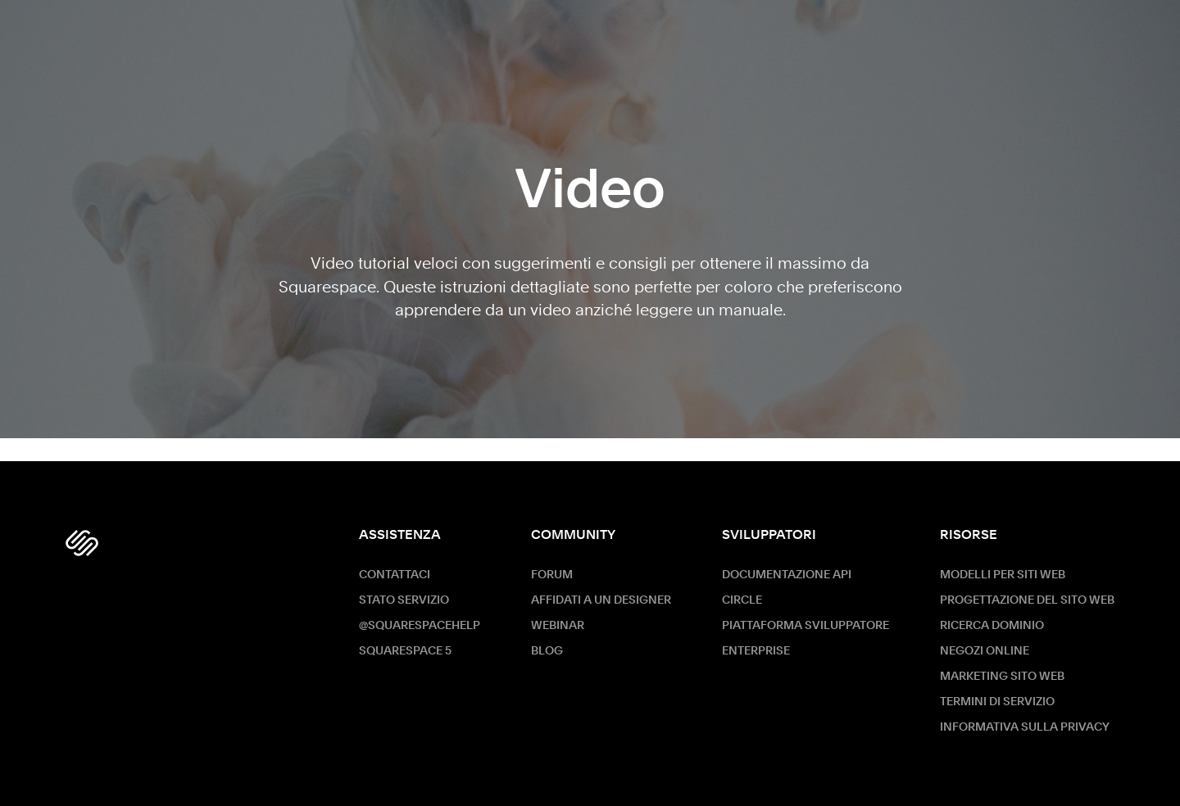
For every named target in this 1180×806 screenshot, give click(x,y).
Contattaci (394, 575)
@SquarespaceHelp (419, 626)
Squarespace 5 (405, 651)
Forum (552, 575)
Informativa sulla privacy (1025, 727)
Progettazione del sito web (1027, 600)
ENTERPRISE (756, 651)
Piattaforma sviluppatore (805, 626)
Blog (547, 651)
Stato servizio (404, 600)
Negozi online (984, 651)
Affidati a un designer (601, 600)
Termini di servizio (997, 702)
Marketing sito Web (1002, 676)
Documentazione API (786, 575)
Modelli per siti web (1002, 575)
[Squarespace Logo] (82, 543)
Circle (742, 600)
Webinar (557, 626)
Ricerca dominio (992, 626)
